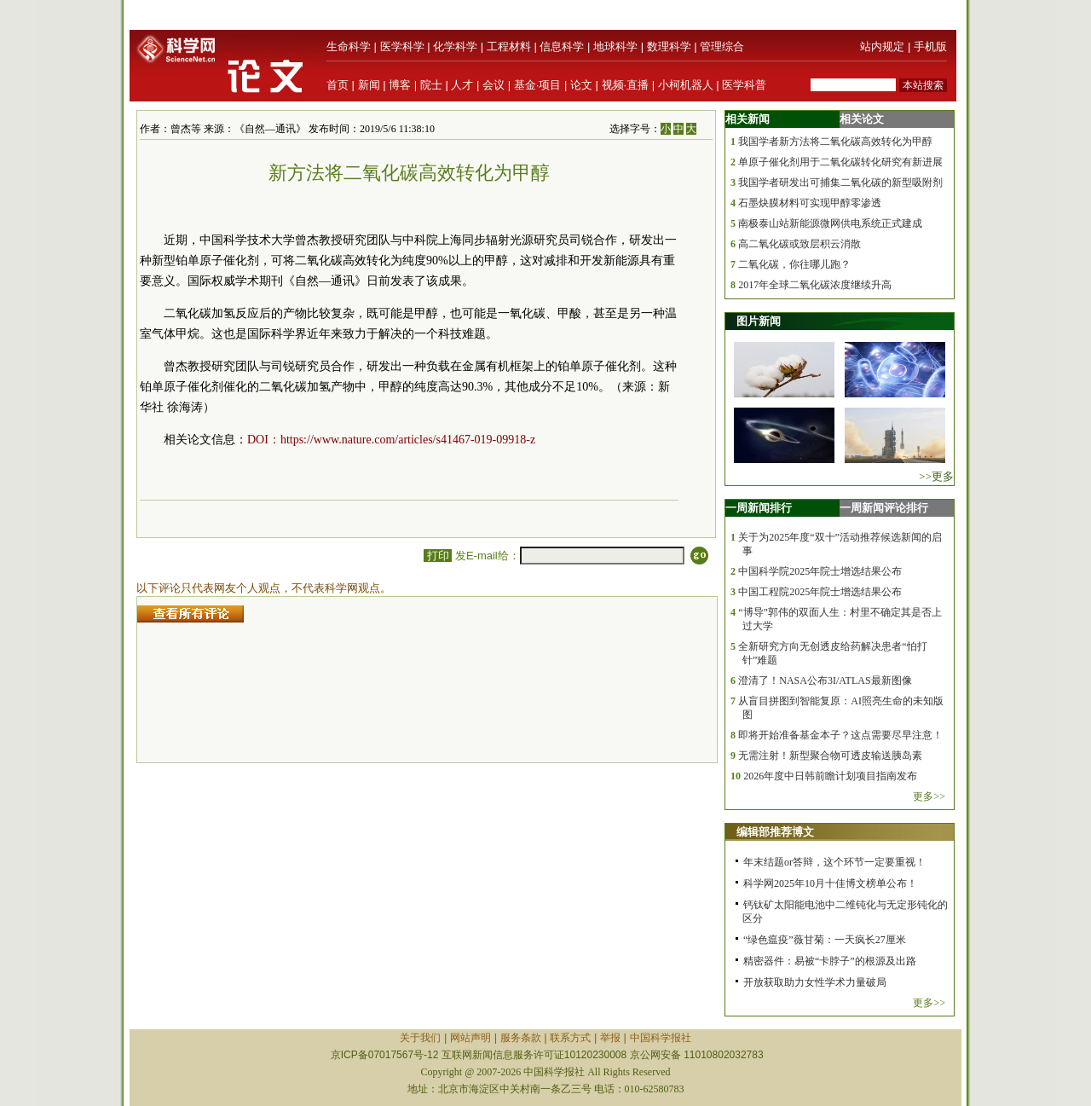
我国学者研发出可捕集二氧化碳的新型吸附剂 (840, 182)
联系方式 (570, 1038)
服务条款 (520, 1038)
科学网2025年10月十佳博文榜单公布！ (830, 883)
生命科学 (348, 46)
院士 (431, 84)
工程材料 (509, 46)
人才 (462, 84)
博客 (400, 84)
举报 (610, 1038)
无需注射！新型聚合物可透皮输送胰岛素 (830, 755)
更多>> (929, 796)
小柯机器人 (685, 84)
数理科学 (669, 46)
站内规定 (882, 46)
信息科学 (562, 46)
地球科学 (615, 46)
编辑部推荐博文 (775, 831)
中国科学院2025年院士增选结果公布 (820, 571)
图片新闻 (758, 321)
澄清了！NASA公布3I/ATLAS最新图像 (824, 680)
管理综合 (722, 46)
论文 (581, 84)
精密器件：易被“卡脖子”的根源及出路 (829, 961)
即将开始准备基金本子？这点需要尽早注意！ (840, 735)
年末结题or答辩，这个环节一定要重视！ (834, 862)
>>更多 (936, 476)
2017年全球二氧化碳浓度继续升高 (815, 285)
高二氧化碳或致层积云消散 (799, 244)
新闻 (369, 84)
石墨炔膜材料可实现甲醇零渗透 (809, 203)
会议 (493, 84)
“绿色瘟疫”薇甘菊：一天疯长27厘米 (824, 940)
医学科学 (402, 46)
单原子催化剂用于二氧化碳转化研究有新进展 (840, 162)
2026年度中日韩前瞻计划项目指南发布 (830, 776)
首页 (337, 84)
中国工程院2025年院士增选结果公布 (820, 592)
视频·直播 (625, 84)
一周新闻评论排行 (884, 507)
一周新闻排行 (758, 507)
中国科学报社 (660, 1038)
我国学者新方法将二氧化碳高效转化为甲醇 (835, 142)
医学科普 (744, 84)
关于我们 (420, 1038)
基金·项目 (538, 84)
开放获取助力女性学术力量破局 (814, 982)
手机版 (930, 46)
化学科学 (455, 46)
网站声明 (470, 1038)
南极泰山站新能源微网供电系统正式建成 (830, 223)
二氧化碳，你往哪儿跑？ (794, 264)
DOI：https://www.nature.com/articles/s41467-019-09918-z (391, 439)
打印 (438, 555)
